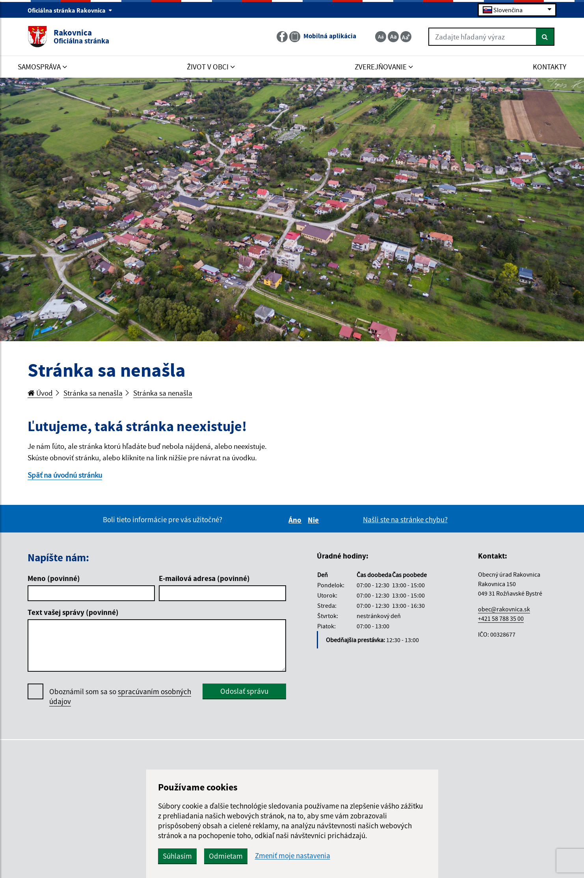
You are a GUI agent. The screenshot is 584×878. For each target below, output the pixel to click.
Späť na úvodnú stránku (65, 475)
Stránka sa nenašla (93, 393)
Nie (314, 520)
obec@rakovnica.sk (504, 609)
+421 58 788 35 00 (501, 618)
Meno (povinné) (54, 578)
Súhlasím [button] (177, 856)
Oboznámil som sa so (120, 696)
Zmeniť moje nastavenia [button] (292, 855)
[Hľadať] (545, 37)
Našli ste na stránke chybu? (405, 519)
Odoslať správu (244, 691)
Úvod (40, 393)
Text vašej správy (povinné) (73, 612)
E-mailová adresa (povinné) (204, 578)
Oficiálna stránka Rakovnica (70, 10)
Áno (296, 520)
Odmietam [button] (226, 856)
